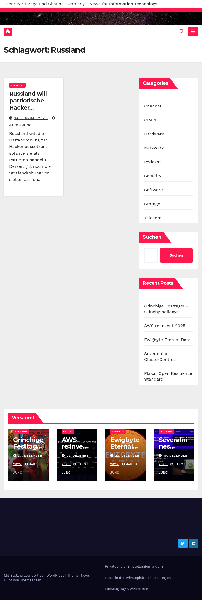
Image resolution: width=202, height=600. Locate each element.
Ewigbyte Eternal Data (167, 339)
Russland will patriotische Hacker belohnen (28, 104)
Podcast (152, 161)
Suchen (152, 237)
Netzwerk (154, 147)
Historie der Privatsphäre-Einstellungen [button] (138, 578)
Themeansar (30, 580)
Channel (152, 106)
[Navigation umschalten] (193, 31)
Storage (152, 203)
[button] (182, 31)
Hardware (154, 133)
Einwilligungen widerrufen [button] (126, 589)
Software (153, 189)
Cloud (150, 119)
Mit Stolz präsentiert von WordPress (34, 575)
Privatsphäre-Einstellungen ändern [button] (134, 566)
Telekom (152, 217)
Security (17, 85)
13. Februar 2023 (31, 118)
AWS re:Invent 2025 (164, 325)
